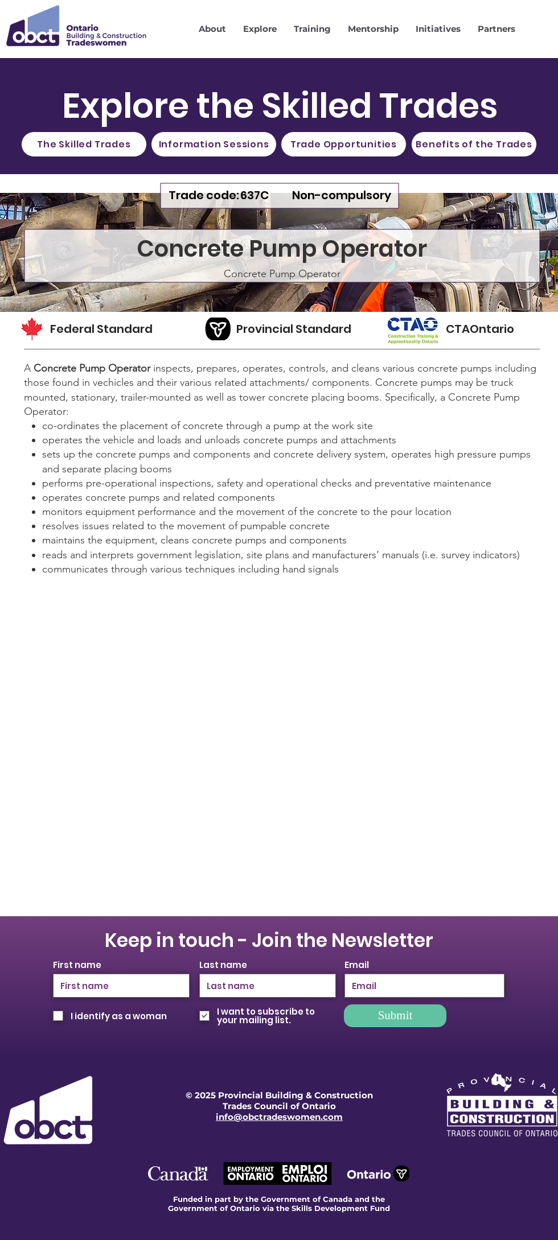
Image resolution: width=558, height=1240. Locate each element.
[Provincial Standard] (299, 329)
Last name (223, 965)
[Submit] (395, 1015)
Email (356, 965)
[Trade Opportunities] (344, 144)
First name (77, 965)
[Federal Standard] (112, 329)
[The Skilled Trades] (84, 144)
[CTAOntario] (489, 329)
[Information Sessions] (214, 144)
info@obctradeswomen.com (279, 1116)
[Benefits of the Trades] (474, 144)
